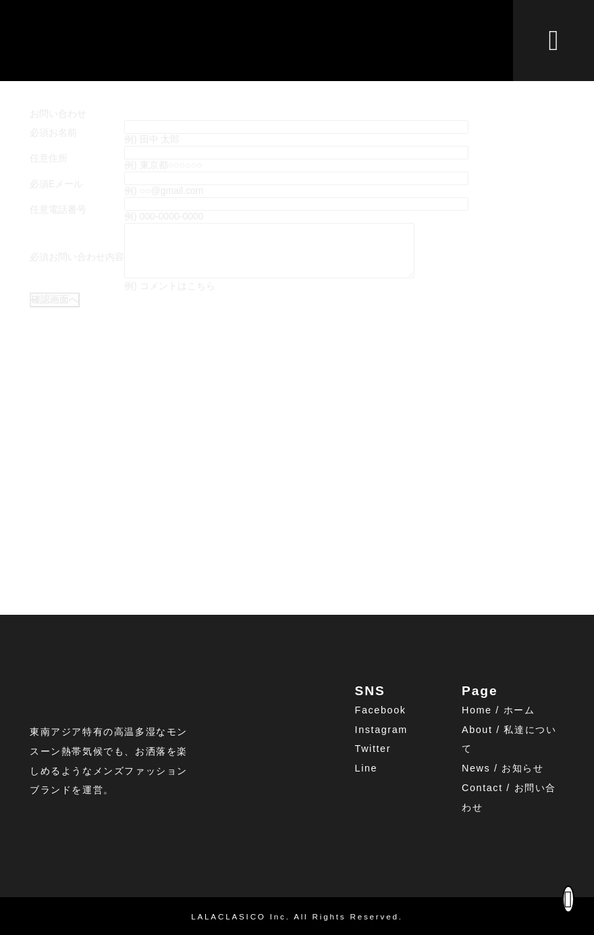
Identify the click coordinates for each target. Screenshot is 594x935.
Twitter (373, 749)
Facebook (380, 710)
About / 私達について (509, 739)
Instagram (381, 729)
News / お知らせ (503, 768)
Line (366, 768)
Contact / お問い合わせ (509, 797)
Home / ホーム (498, 710)
